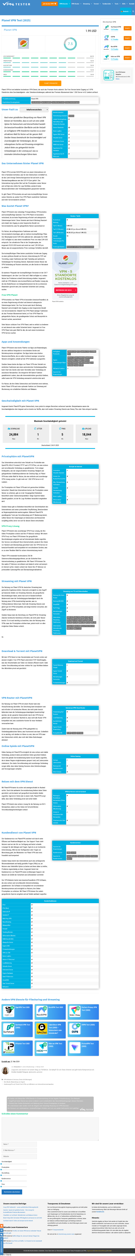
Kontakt (131, 4)
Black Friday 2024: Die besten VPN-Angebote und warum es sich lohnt (22, 1218)
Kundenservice (6, 1178)
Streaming (88, 4)
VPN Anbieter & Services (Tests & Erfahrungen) (18, 1079)
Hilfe (125, 4)
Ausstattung (5, 1173)
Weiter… (118, 79)
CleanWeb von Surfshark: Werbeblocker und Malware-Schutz (20, 1215)
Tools (118, 4)
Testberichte (108, 4)
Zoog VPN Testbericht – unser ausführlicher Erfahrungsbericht (20, 1207)
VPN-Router (77, 4)
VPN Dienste (65, 4)
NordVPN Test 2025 (56, 1007)
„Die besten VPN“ (48, 4)
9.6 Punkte (114, 49)
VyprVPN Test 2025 (22, 1007)
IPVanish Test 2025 (22, 1044)
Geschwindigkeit (7, 1161)
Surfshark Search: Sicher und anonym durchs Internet (18, 1220)
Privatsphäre (5, 1167)
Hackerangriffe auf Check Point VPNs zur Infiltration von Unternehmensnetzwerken (29, 1084)
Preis (3, 1184)
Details (127, 28)
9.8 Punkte (114, 29)
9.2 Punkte (114, 59)
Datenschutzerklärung (100, 1251)
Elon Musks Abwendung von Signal (14, 1082)
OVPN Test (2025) (88, 1025)
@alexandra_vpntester (35, 1072)
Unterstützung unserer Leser (66, 1234)
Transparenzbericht (58, 1230)
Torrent (98, 4)
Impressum (90, 1251)
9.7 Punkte (114, 39)
